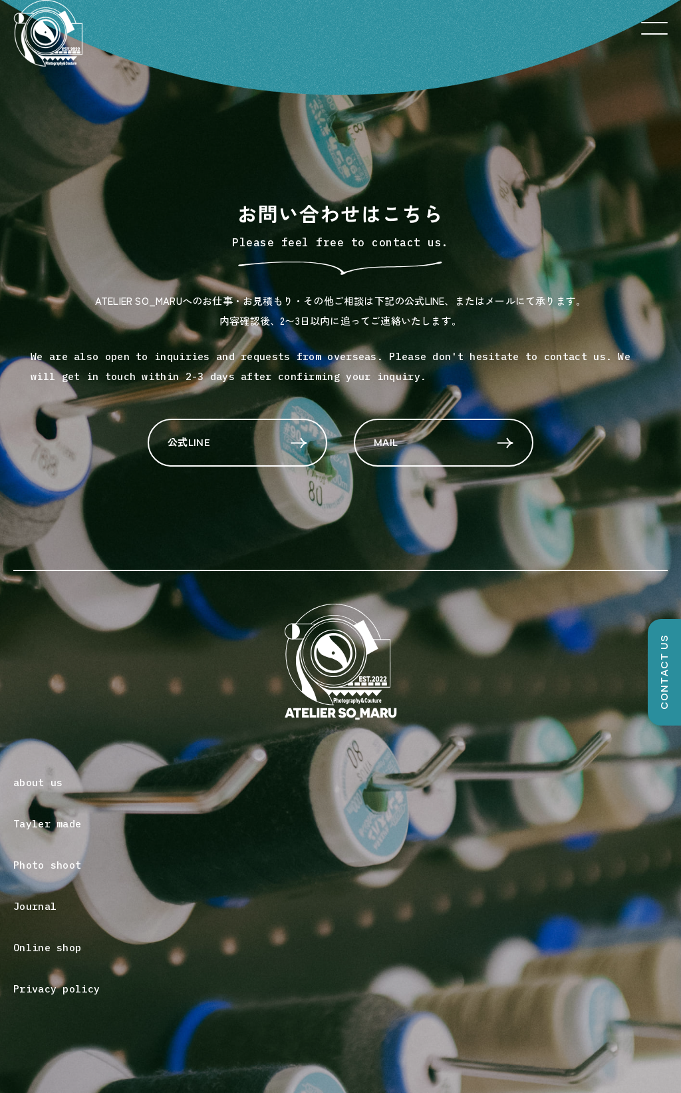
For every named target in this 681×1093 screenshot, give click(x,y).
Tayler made (47, 823)
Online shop (47, 947)
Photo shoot (47, 865)
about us (38, 782)
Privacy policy (56, 989)
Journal (35, 906)
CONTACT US (664, 672)
